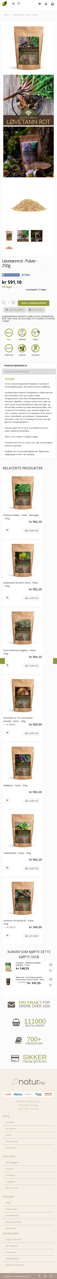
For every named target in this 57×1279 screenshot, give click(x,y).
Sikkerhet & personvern (15, 1265)
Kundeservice (11, 1252)
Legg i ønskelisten (13, 310)
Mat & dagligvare (12, 1163)
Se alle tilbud (11, 1148)
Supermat (10, 1169)
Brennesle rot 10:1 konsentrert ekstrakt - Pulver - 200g (18, 719)
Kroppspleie (10, 1182)
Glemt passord (11, 1246)
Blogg (8, 1203)
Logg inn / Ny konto (13, 1239)
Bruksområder (11, 1209)
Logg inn (46, 5)
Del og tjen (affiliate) (14, 1222)
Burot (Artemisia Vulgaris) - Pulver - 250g (20, 652)
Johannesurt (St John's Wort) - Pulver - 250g (20, 584)
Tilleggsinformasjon (16, 371)
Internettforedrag (12, 1216)
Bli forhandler (11, 1228)
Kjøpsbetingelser (12, 1259)
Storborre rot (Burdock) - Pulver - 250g (19, 922)
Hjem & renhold (12, 1188)
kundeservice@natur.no (28, 1101)
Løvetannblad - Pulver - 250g (17, 853)
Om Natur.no (11, 1129)
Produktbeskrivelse (15, 365)
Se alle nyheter (12, 1141)
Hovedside (10, 1122)
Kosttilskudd (11, 1175)
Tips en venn (34, 310)
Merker (8, 1135)
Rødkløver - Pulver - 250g (15, 785)
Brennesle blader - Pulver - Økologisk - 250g (21, 517)
